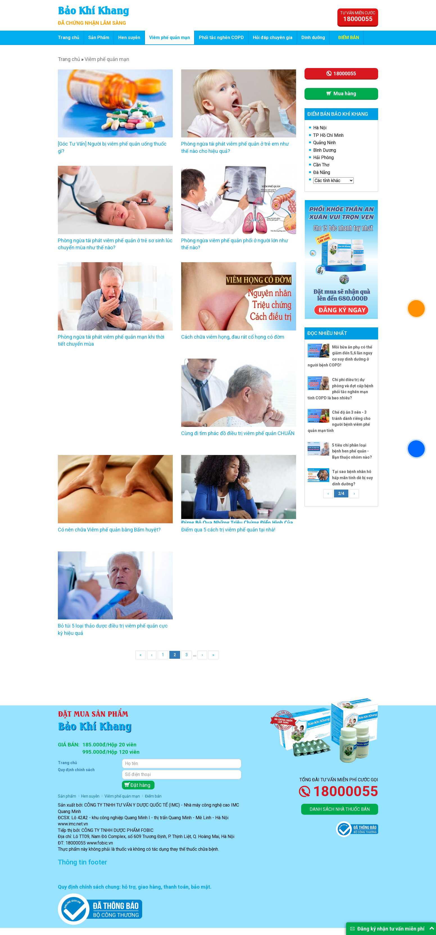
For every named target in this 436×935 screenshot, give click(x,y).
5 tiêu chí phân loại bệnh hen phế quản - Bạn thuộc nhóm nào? (352, 451)
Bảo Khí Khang (93, 10)
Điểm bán (348, 37)
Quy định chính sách (76, 770)
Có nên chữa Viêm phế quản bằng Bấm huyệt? (109, 530)
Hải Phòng (323, 157)
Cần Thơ (321, 164)
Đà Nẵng (321, 172)
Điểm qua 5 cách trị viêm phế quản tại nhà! (228, 530)
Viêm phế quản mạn (169, 37)
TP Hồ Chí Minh (328, 135)
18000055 (345, 791)
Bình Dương (324, 150)
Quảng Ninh (324, 142)
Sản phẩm (67, 796)
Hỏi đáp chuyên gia (272, 37)
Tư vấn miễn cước (357, 16)
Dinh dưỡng (313, 37)
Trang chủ (68, 37)
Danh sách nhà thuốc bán (340, 809)
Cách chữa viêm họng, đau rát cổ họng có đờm (232, 337)
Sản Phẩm (98, 37)
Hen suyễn (129, 37)
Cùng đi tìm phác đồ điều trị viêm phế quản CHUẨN (238, 433)
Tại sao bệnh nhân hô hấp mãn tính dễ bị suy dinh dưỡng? (352, 477)
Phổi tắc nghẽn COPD (221, 37)
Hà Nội (319, 127)
